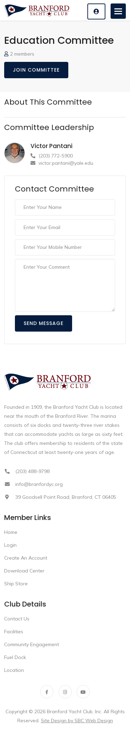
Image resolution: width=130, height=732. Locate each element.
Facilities (13, 631)
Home (10, 532)
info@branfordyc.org (39, 484)
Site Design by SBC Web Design (77, 720)
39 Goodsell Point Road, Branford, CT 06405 (65, 497)
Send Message (43, 323)
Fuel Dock (15, 657)
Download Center (24, 571)
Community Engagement (31, 644)
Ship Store (16, 583)
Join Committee (36, 69)
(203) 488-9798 (32, 471)
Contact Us (16, 619)
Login (10, 545)
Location (14, 670)
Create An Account (25, 558)
